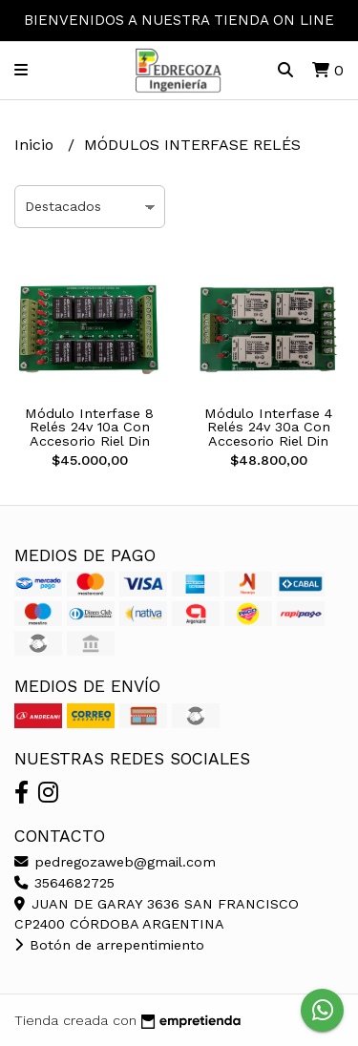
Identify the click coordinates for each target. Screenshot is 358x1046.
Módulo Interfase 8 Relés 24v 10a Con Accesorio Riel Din (89, 427)
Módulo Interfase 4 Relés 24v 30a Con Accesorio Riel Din (268, 427)
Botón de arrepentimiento (109, 944)
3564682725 (64, 882)
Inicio (36, 145)
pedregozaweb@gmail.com (115, 861)
